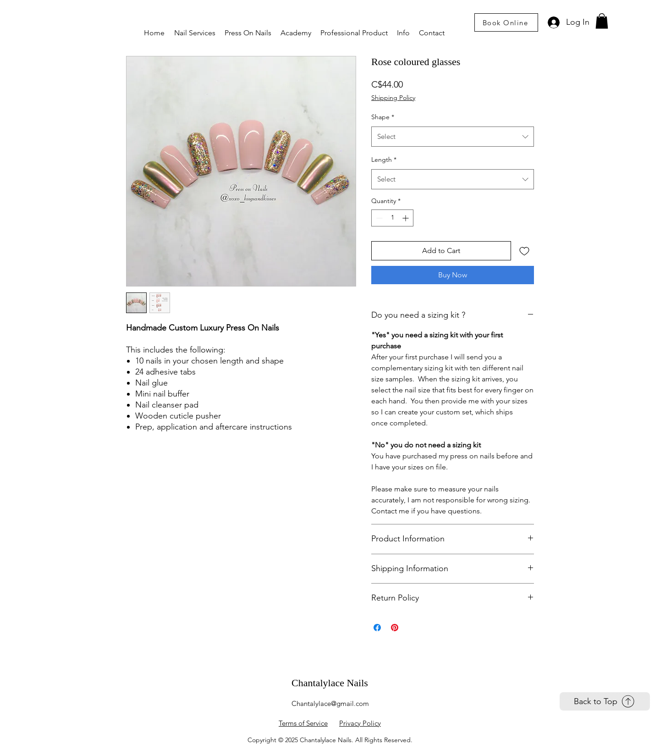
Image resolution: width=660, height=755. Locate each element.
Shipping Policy (393, 98)
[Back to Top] (605, 701)
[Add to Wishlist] (524, 250)
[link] (601, 20)
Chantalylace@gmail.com (330, 703)
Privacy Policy (360, 723)
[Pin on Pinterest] (394, 627)
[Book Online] (506, 22)
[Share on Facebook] (377, 627)
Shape (382, 117)
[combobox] (452, 137)
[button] (195, 33)
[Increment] (406, 218)
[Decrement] (378, 218)
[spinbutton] (392, 218)
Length (383, 159)
